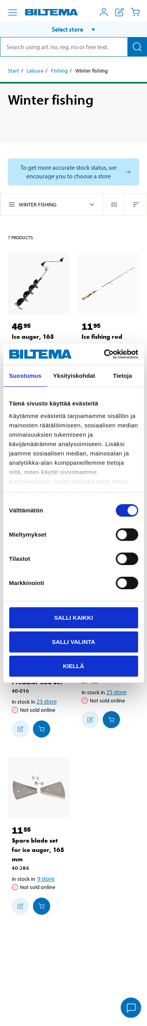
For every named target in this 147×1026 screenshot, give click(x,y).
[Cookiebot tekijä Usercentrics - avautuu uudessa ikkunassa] (104, 354)
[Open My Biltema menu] (104, 12)
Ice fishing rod (102, 337)
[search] (73, 47)
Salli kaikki (73, 617)
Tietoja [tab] (122, 375)
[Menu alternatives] (12, 12)
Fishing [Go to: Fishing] (59, 70)
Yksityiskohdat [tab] (74, 375)
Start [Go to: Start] (13, 70)
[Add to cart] (41, 729)
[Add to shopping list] (20, 729)
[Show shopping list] (119, 12)
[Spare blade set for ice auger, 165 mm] (39, 788)
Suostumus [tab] (25, 375)
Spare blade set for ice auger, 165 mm (38, 849)
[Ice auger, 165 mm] (39, 284)
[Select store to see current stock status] (73, 171)
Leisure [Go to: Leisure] (35, 70)
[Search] (137, 47)
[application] (131, 1008)
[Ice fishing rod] (109, 284)
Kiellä (73, 665)
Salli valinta (73, 641)
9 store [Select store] (45, 878)
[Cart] (135, 12)
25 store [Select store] (116, 692)
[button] (73, 29)
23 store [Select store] (46, 701)
